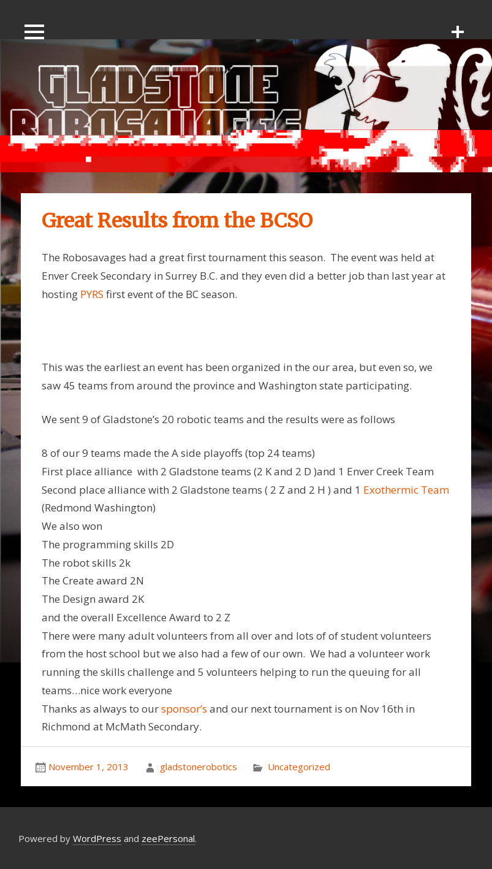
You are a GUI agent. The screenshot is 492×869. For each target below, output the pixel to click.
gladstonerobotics (198, 766)
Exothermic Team (406, 490)
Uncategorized (299, 766)
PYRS (92, 294)
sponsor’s (184, 709)
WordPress (97, 838)
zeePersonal (168, 838)
